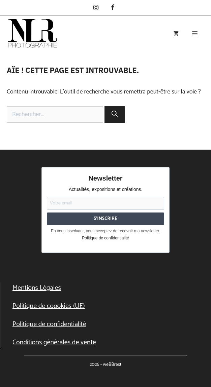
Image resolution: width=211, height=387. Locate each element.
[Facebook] (113, 8)
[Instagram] (96, 8)
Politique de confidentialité (105, 238)
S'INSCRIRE (105, 219)
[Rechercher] (114, 114)
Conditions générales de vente (54, 342)
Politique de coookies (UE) (48, 306)
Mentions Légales (36, 288)
